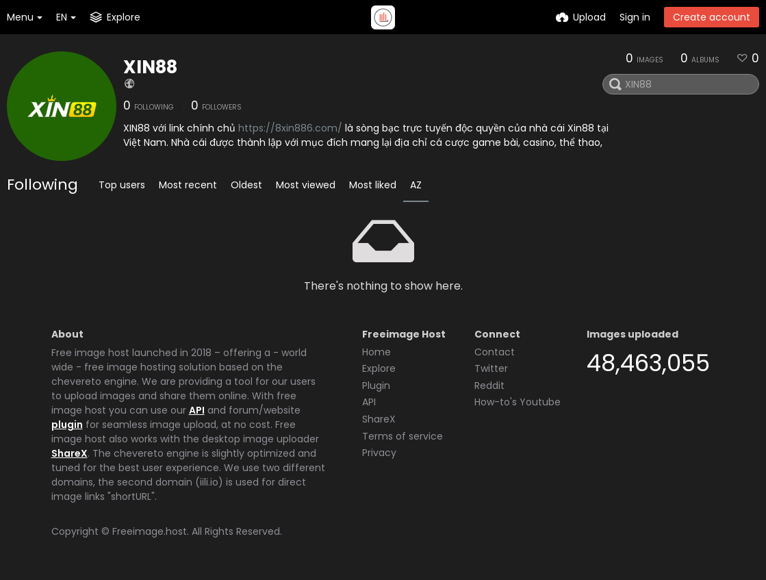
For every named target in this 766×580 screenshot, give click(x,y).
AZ (416, 185)
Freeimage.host (149, 531)
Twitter (491, 368)
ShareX (69, 453)
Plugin (376, 385)
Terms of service (402, 436)
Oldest (246, 185)
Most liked (372, 185)
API (197, 410)
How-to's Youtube (517, 402)
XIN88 (150, 67)
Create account (711, 17)
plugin (67, 424)
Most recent (188, 185)
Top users (122, 185)
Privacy (379, 452)
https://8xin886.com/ (290, 128)
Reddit (489, 385)
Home (376, 352)
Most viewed (305, 185)
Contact (494, 352)
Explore (379, 368)
